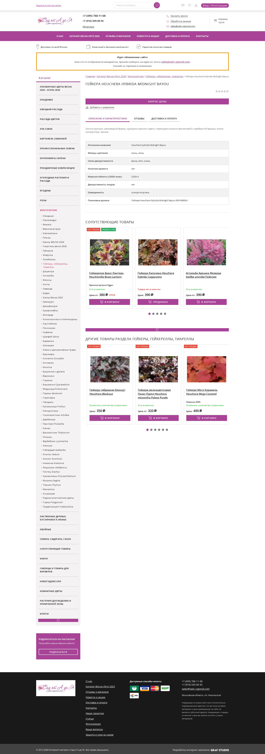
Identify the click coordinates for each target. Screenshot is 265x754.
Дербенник (49, 419)
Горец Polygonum (53, 502)
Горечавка (49, 398)
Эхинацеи (48, 345)
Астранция (49, 493)
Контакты (202, 36)
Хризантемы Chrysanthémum (59, 476)
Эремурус (48, 302)
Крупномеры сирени (53, 158)
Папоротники (50, 411)
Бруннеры (48, 354)
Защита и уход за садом (48, 5)
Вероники (48, 376)
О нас (60, 36)
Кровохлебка (50, 310)
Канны (46, 428)
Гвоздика (48, 402)
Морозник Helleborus (55, 467)
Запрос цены (157, 101)
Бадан (46, 293)
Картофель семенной (53, 139)
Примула (48, 251)
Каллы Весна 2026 (53, 297)
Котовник (48, 363)
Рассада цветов (49, 119)
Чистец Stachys (51, 472)
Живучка (48, 255)
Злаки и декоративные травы (59, 350)
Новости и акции (148, 36)
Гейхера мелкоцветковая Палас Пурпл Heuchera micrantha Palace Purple (175, 392)
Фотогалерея (92, 722)
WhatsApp (88, 26)
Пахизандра (49, 220)
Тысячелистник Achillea (56, 415)
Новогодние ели (50, 581)
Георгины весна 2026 (55, 246)
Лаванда (47, 289)
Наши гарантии (94, 712)
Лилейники (49, 259)
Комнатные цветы (51, 591)
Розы (43, 201)
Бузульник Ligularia (54, 372)
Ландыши (48, 216)
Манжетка (48, 489)
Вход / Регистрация (216, 5)
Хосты (46, 284)
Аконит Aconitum (52, 459)
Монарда (48, 315)
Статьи (89, 717)
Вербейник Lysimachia (55, 441)
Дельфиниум (50, 306)
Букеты (44, 614)
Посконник (49, 328)
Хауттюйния (50, 324)
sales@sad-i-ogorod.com (183, 26)
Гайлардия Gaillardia (54, 450)
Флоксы (47, 280)
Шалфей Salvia (51, 337)
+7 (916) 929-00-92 (93, 21)
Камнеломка (50, 233)
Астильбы (48, 276)
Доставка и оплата (177, 36)
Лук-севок (46, 129)
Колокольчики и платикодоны (60, 319)
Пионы (47, 238)
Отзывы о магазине (118, 36)
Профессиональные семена (57, 149)
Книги (44, 559)
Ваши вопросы (93, 727)
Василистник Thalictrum (56, 433)
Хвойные (45, 529)
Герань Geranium (52, 393)
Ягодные (45, 191)
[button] (149, 312)
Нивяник (48, 332)
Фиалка (47, 224)
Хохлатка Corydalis (53, 358)
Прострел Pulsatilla (53, 424)
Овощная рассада (51, 109)
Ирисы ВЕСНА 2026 (53, 242)
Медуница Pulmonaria (55, 389)
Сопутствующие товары (55, 549)
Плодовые (46, 100)
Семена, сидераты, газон (55, 539)
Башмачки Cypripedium (56, 385)
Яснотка (47, 367)
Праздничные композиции (57, 168)
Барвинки (48, 341)
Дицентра (48, 271)
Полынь (47, 437)
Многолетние (48, 210)
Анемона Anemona (53, 463)
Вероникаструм (52, 229)
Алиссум (47, 446)
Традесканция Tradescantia (58, 507)
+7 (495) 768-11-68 (93, 15)
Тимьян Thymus (52, 485)
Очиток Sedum (51, 454)
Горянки (48, 380)
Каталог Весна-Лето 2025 (84, 36)
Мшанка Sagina (51, 480)
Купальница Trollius (54, 406)
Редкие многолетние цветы (58, 498)
